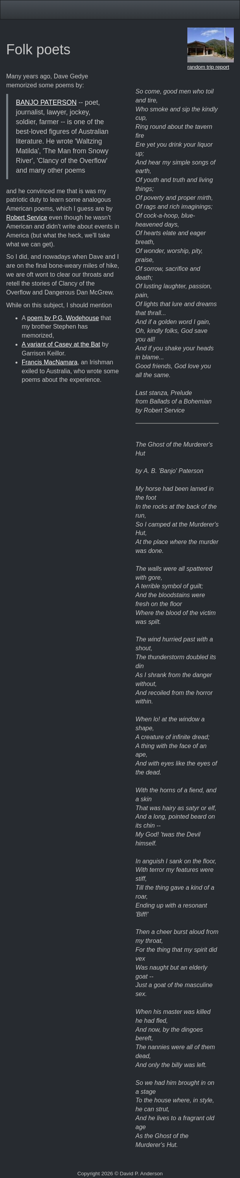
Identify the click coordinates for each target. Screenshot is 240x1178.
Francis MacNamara (49, 362)
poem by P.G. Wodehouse (63, 318)
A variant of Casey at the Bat (61, 344)
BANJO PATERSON (46, 102)
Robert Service (26, 217)
